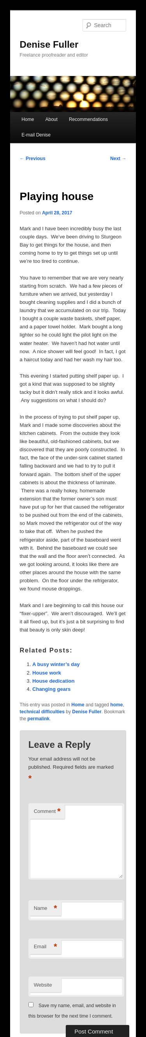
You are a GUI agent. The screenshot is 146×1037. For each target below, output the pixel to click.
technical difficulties (42, 711)
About (51, 119)
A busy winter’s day (56, 664)
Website (43, 985)
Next (118, 158)
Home (27, 119)
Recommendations (88, 119)
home (116, 704)
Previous (33, 158)
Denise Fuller (49, 44)
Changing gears (51, 689)
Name (45, 908)
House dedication (53, 681)
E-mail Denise (36, 135)
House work (46, 673)
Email (45, 946)
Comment (47, 811)
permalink (39, 718)
